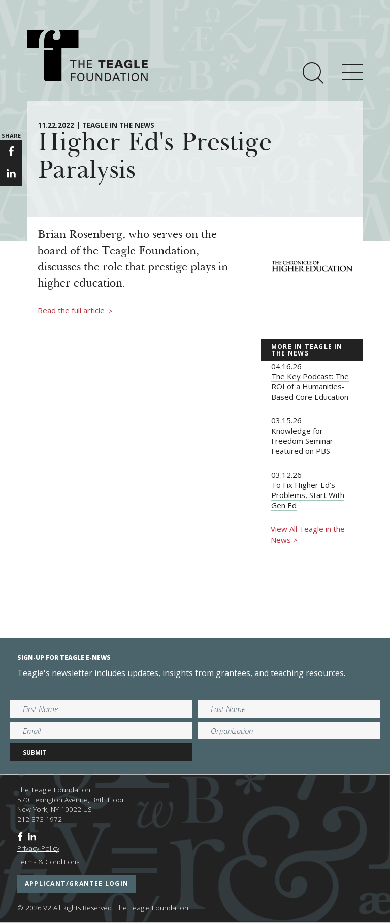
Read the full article (75, 310)
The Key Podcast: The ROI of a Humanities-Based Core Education (310, 386)
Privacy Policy (38, 848)
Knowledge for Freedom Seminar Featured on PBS (302, 440)
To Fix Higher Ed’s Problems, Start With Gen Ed (307, 495)
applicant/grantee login (76, 883)
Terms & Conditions (48, 861)
